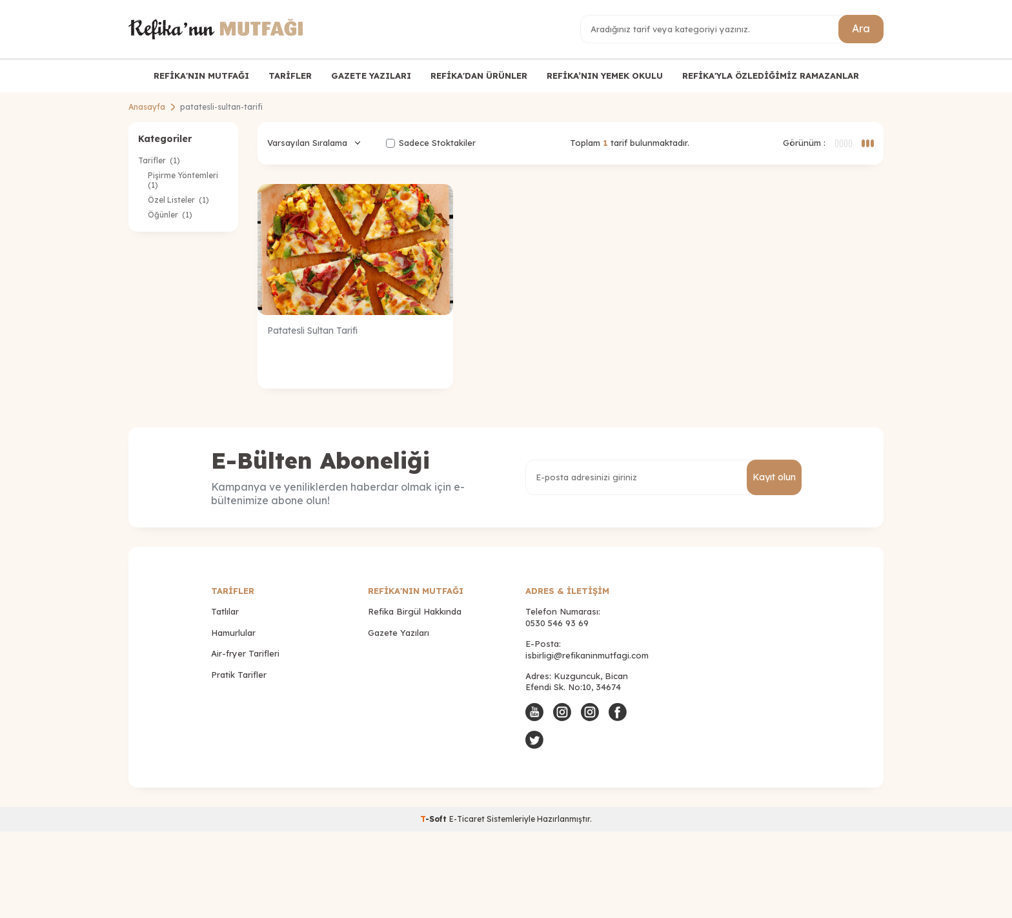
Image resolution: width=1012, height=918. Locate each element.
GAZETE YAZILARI (371, 75)
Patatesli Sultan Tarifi (312, 330)
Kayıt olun (774, 477)
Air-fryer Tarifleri (245, 653)
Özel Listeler (178, 200)
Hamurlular (233, 632)
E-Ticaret (467, 819)
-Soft (434, 819)
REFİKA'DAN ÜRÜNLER (478, 75)
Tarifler (159, 160)
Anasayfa (146, 107)
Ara (861, 28)
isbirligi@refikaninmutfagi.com (587, 655)
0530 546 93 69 (557, 623)
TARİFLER (290, 75)
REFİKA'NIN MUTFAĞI (201, 75)
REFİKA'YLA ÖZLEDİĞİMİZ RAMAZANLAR (770, 75)
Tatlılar (225, 611)
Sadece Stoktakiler (431, 143)
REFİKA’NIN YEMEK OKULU (605, 75)
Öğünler (170, 214)
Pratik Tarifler (239, 674)
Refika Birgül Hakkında (414, 611)
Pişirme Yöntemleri (184, 180)
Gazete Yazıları (398, 632)
